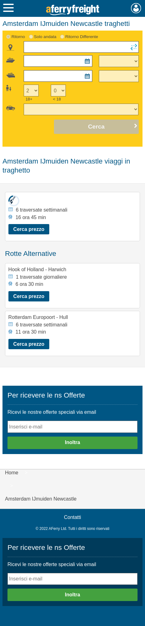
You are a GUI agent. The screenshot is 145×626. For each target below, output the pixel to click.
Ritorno (18, 36)
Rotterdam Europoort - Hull (38, 317)
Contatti (72, 517)
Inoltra (72, 442)
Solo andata (45, 36)
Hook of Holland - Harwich (37, 269)
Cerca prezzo (29, 229)
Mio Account (136, 8)
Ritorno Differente (81, 36)
